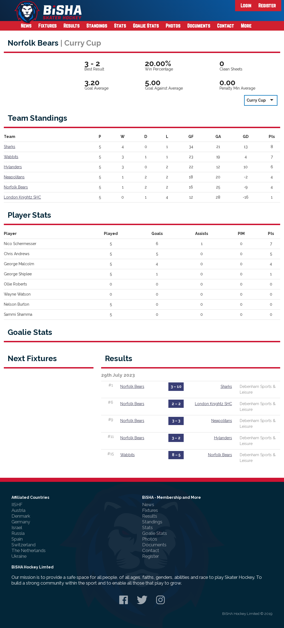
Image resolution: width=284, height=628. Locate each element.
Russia (18, 533)
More (246, 26)
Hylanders (13, 167)
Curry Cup (261, 100)
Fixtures (47, 26)
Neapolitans (14, 177)
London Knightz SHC (22, 197)
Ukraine (19, 556)
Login (246, 5)
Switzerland (23, 544)
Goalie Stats (146, 26)
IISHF (16, 504)
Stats (120, 26)
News (26, 26)
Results (71, 26)
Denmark (20, 516)
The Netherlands (28, 550)
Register (267, 5)
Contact (225, 26)
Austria (18, 510)
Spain (17, 539)
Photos (173, 26)
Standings (96, 26)
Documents (198, 26)
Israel (16, 527)
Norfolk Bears (16, 187)
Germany (20, 521)
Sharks (9, 147)
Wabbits (11, 157)
